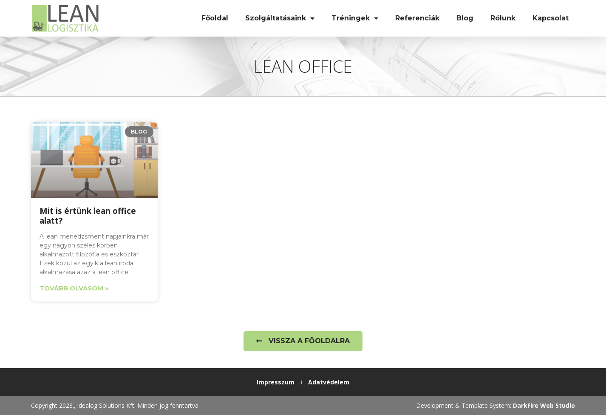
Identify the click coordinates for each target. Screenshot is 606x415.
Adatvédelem (328, 382)
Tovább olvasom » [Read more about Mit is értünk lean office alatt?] (74, 288)
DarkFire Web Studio (544, 405)
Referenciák (417, 18)
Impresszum (276, 382)
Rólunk (502, 18)
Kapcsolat (550, 18)
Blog (464, 18)
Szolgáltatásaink (279, 18)
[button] (303, 341)
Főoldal (214, 18)
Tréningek (354, 18)
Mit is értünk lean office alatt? (88, 215)
